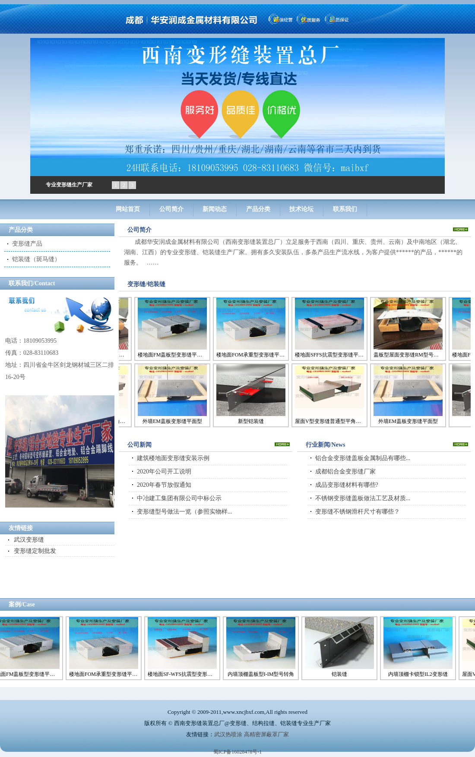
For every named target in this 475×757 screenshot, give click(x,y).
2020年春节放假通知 (164, 485)
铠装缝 (341, 674)
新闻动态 (215, 209)
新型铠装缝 (249, 421)
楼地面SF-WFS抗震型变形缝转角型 (184, 674)
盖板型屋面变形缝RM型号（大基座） (406, 355)
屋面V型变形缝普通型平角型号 (327, 421)
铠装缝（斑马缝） (36, 259)
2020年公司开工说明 (164, 471)
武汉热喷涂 (228, 734)
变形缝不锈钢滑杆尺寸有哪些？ (357, 511)
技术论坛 (301, 209)
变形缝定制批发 (35, 551)
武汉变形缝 (29, 539)
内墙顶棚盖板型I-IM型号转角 (263, 674)
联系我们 (345, 209)
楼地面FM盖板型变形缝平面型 (170, 355)
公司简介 (171, 209)
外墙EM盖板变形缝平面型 (170, 421)
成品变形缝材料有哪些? (346, 485)
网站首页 (128, 209)
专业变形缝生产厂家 (69, 185)
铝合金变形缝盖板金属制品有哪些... (363, 458)
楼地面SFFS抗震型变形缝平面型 (327, 355)
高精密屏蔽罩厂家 (266, 734)
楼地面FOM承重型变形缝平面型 (249, 355)
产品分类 (258, 209)
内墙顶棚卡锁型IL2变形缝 (420, 674)
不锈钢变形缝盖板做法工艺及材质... (363, 498)
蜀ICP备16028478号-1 (237, 752)
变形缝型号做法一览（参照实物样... (184, 511)
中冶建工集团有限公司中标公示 (179, 498)
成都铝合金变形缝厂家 (345, 471)
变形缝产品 (27, 243)
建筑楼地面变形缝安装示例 (173, 458)
